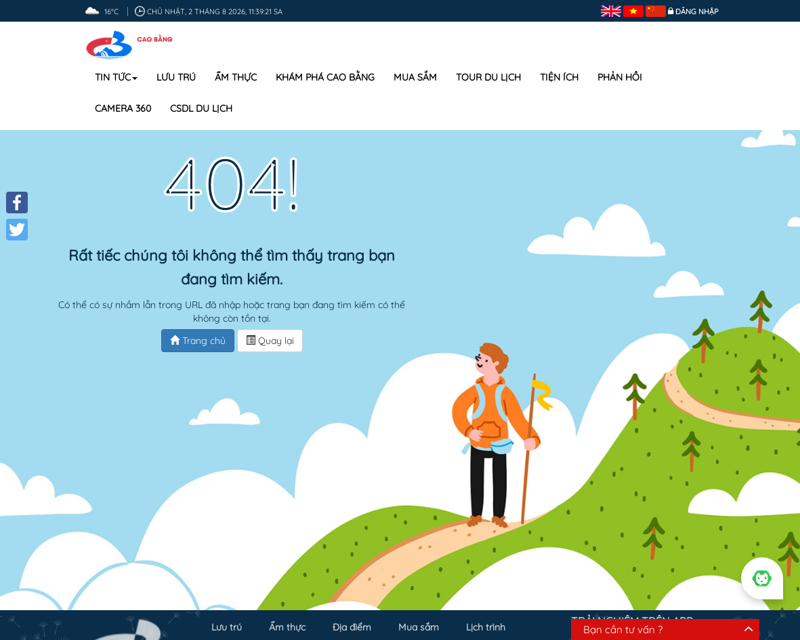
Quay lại (270, 341)
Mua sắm (415, 77)
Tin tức (116, 77)
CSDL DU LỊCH (201, 108)
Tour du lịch (488, 77)
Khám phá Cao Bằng (325, 77)
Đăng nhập (697, 11)
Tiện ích (559, 77)
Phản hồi (619, 77)
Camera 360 (123, 108)
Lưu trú (176, 77)
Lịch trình (485, 624)
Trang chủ (198, 341)
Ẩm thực (236, 77)
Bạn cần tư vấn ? (622, 629)
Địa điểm (352, 624)
